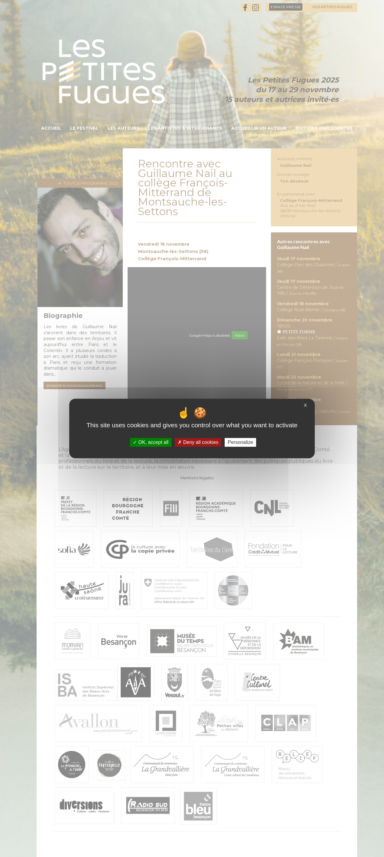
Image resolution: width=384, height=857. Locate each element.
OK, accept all (150, 442)
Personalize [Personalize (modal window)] (240, 442)
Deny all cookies (198, 442)
